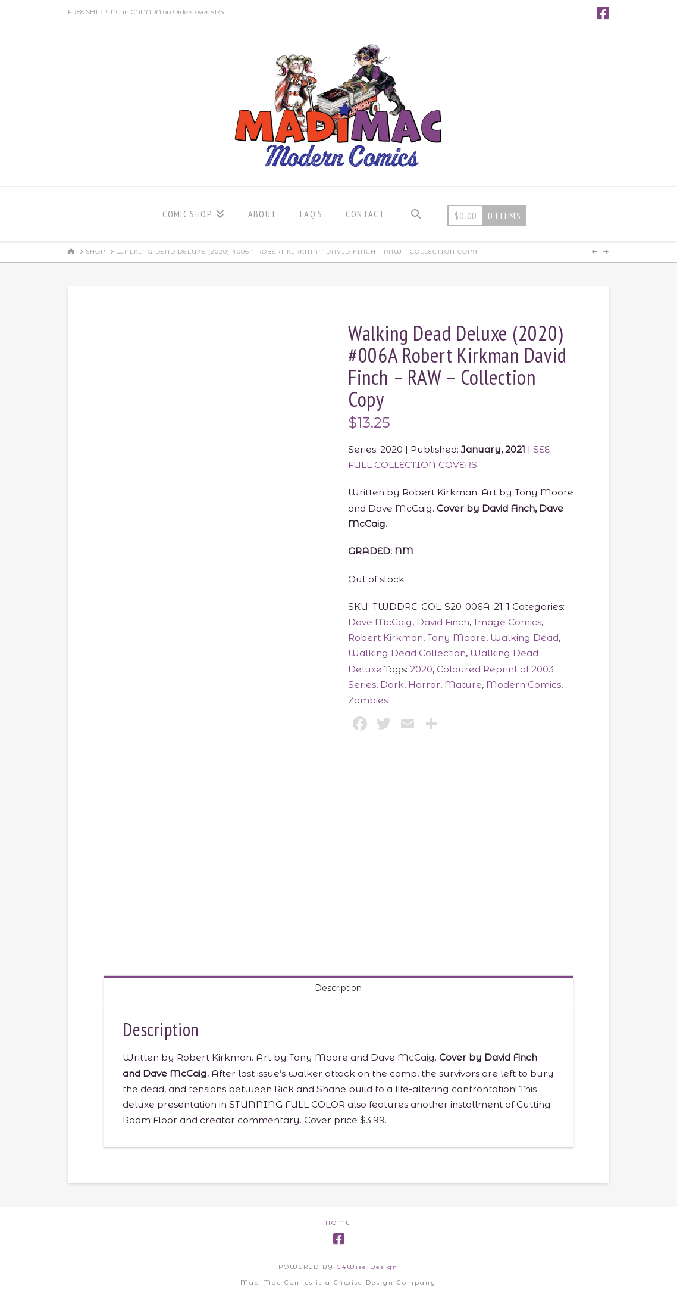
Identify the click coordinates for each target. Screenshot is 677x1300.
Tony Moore (456, 637)
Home (338, 1223)
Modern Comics (523, 684)
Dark (392, 684)
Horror (424, 684)
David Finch (442, 622)
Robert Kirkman (385, 637)
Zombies (368, 700)
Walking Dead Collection (407, 653)
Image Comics (507, 622)
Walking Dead (524, 637)
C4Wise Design (367, 1267)
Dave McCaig (380, 622)
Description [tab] (338, 988)
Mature (463, 684)
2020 (421, 669)
